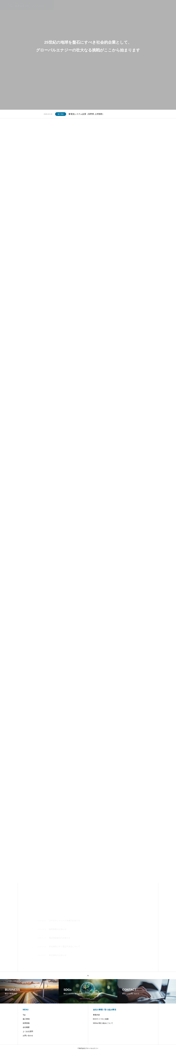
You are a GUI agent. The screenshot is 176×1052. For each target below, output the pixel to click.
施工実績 (61, 114)
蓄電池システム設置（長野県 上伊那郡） (86, 114)
